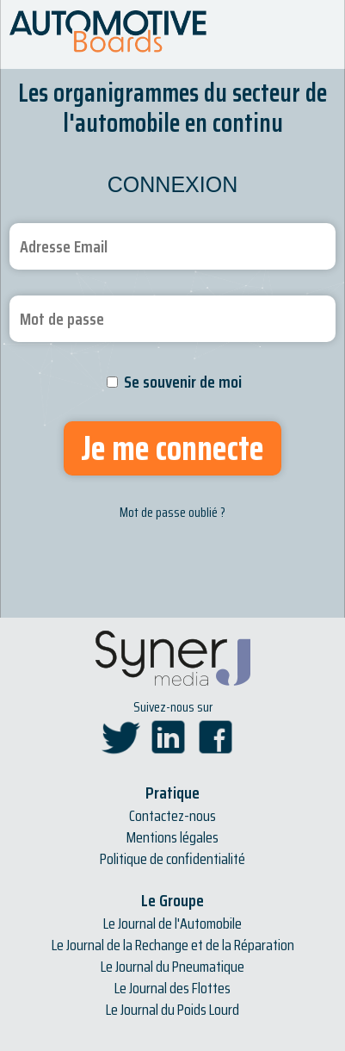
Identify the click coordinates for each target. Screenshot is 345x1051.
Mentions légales (172, 837)
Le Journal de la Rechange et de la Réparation (173, 945)
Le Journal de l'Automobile (172, 923)
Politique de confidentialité (172, 859)
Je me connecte (172, 448)
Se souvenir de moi (183, 381)
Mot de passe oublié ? (172, 512)
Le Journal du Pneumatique (172, 967)
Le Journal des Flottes (172, 988)
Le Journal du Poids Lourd (172, 1010)
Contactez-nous (172, 816)
